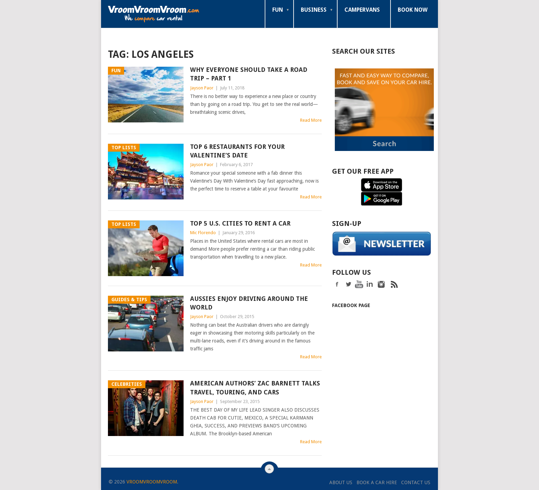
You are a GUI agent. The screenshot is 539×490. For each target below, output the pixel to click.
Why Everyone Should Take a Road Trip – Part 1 (248, 74)
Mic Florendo (203, 232)
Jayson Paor (201, 87)
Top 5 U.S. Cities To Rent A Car (240, 223)
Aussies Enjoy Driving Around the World (249, 303)
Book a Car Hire (376, 482)
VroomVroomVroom (151, 481)
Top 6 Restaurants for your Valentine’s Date (237, 151)
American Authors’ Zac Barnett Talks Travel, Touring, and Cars (255, 387)
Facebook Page (351, 304)
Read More (311, 120)
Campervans (362, 10)
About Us (340, 482)
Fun (277, 10)
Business (314, 10)
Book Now (413, 10)
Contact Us (415, 482)
